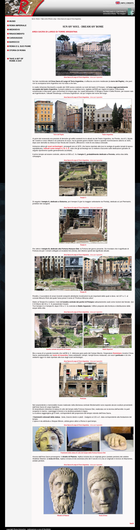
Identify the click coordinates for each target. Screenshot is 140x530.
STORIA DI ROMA (17, 50)
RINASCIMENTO (16, 34)
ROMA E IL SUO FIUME (20, 46)
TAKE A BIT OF (16, 59)
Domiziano (117, 353)
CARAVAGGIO (15, 38)
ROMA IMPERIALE (17, 25)
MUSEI (12, 21)
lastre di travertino (60, 355)
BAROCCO (14, 42)
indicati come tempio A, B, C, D (56, 148)
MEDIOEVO (14, 29)
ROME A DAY (15, 61)
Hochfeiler (47, 529)
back (132, 523)
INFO (123, 3)
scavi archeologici (55, 146)
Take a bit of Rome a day (48, 19)
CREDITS (130, 3)
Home (38, 19)
